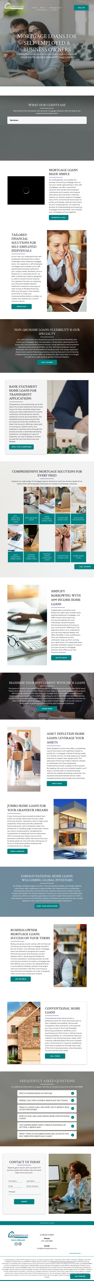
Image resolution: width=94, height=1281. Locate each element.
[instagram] (20, 1244)
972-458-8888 (77, 1087)
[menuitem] (35, 8)
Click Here (29, 1271)
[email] (16, 1244)
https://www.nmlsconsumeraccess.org (63, 1261)
